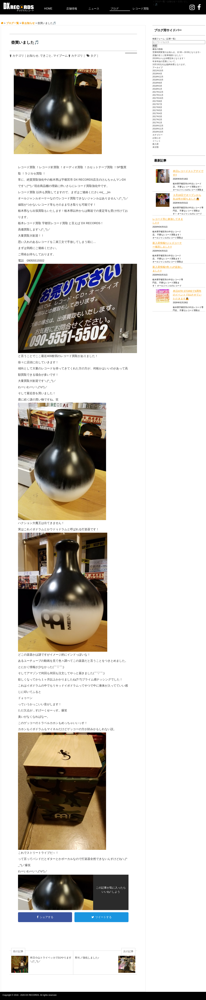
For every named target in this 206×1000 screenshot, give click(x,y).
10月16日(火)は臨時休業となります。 (169, 64)
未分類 (155, 147)
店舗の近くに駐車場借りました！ (167, 55)
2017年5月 (157, 110)
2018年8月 (157, 83)
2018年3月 (157, 86)
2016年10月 (157, 132)
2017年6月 (157, 107)
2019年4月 (157, 73)
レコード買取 (141, 8)
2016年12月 (157, 125)
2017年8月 (157, 101)
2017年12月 (157, 92)
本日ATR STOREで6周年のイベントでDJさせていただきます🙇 (187, 294)
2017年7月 (157, 104)
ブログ (114, 8)
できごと (46, 55)
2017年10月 (157, 98)
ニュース (93, 8)
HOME (48, 8)
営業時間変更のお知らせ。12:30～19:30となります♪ (176, 52)
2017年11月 (157, 95)
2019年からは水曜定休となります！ (169, 58)
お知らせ (32, 55)
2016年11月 (157, 129)
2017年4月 (157, 113)
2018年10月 (157, 80)
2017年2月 (157, 119)
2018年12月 (157, 77)
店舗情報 (71, 8)
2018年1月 (157, 89)
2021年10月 (157, 70)
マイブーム (60, 55)
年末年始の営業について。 (164, 61)
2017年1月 (157, 122)
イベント (156, 141)
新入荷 (155, 144)
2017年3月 (157, 116)
